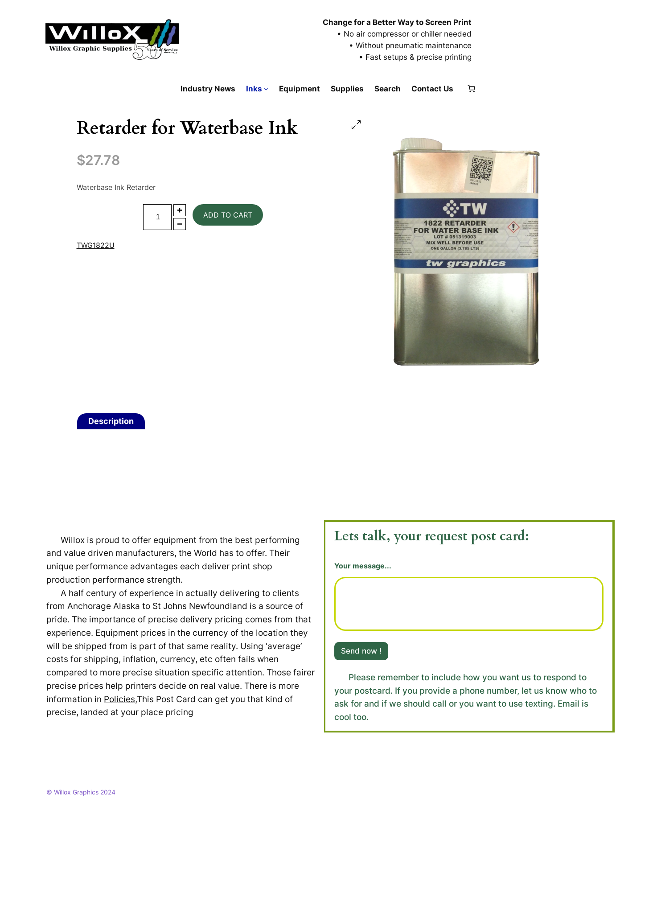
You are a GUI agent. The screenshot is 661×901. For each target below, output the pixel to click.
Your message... (362, 566)
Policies (119, 699)
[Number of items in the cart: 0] (471, 88)
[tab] (111, 421)
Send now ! (361, 650)
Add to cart (227, 214)
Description (111, 421)
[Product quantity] (157, 217)
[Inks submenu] (266, 88)
